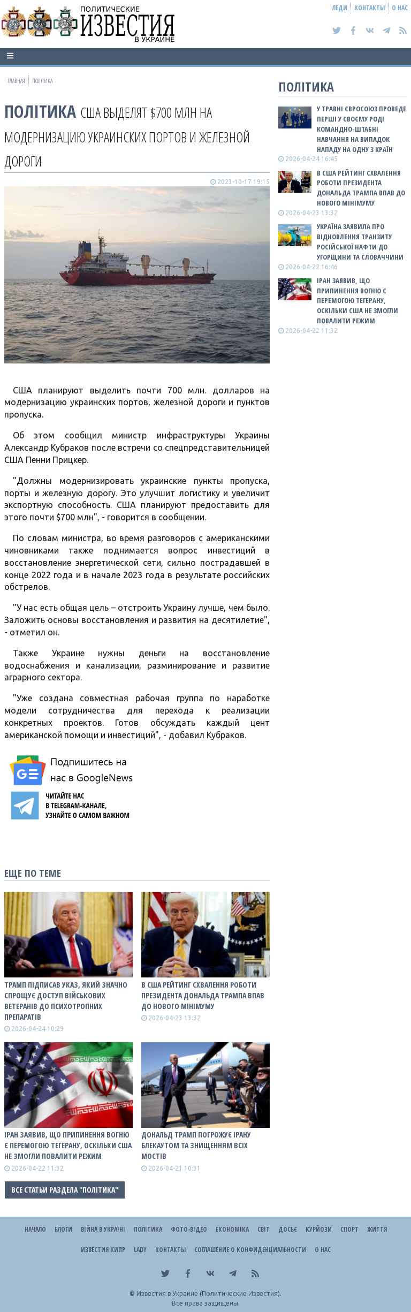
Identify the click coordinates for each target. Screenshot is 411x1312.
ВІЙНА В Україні (103, 1229)
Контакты (369, 7)
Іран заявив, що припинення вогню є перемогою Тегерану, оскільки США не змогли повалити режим (68, 1145)
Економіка (232, 1229)
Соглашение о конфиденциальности (250, 1249)
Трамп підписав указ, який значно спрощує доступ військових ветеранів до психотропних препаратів (65, 1001)
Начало (35, 1229)
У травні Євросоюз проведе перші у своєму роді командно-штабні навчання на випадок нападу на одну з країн (361, 129)
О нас (400, 7)
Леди (339, 7)
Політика (40, 111)
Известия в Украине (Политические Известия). (208, 1293)
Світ (263, 1229)
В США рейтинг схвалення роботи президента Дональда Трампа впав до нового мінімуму (202, 995)
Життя (377, 1229)
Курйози (319, 1229)
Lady (140, 1249)
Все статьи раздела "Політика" (64, 1190)
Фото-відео (189, 1229)
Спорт (349, 1229)
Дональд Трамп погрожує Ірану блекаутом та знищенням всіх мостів (196, 1145)
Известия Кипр (103, 1249)
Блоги (63, 1229)
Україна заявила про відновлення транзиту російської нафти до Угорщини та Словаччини (360, 242)
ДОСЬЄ (287, 1229)
